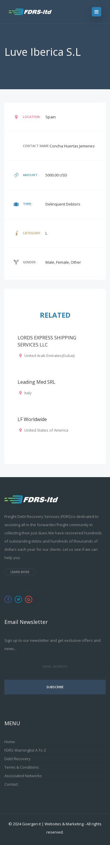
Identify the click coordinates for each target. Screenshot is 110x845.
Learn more (20, 572)
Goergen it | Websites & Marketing (53, 824)
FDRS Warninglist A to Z (25, 750)
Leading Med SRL (36, 382)
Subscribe (55, 687)
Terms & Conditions (21, 767)
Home (9, 741)
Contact (11, 784)
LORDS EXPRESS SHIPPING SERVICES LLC (47, 341)
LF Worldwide (32, 419)
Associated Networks (23, 775)
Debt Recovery (17, 758)
